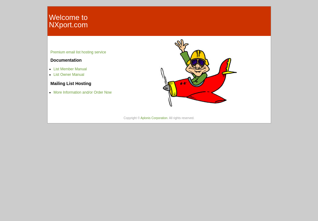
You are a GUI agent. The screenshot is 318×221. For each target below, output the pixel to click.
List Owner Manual (69, 74)
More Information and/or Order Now (83, 92)
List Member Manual (70, 69)
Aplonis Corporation (153, 118)
